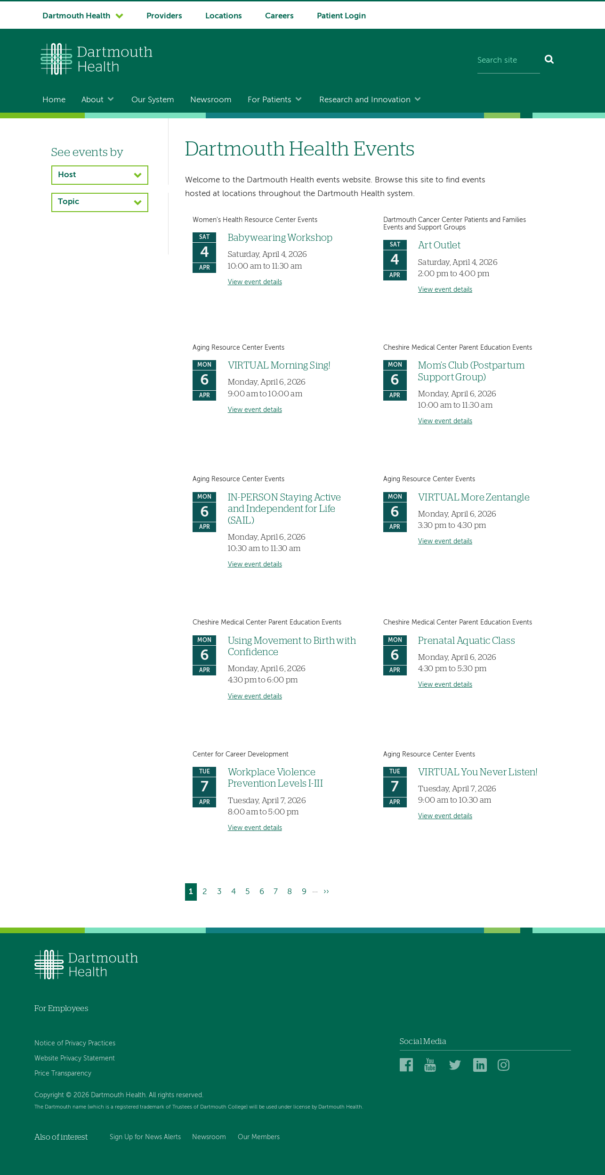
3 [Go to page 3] (221, 890)
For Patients (269, 100)
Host (67, 175)
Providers (164, 16)
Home (53, 100)
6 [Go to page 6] (263, 890)
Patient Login (341, 16)
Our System (152, 100)
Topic (68, 202)
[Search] (549, 61)
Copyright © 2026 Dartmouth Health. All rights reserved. (118, 1095)
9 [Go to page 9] (306, 890)
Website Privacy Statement (74, 1058)
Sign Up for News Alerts (145, 1137)
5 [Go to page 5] (249, 890)
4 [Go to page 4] (235, 890)
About (92, 100)
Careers (279, 16)
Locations (223, 16)
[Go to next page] (326, 892)
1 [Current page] (193, 893)
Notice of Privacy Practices (74, 1043)
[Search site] (508, 61)
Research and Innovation (365, 100)
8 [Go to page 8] (291, 890)
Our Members (259, 1137)
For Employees (61, 1008)
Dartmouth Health (76, 16)
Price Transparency (62, 1073)
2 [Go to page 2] (206, 890)
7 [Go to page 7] (278, 890)
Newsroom (211, 100)
